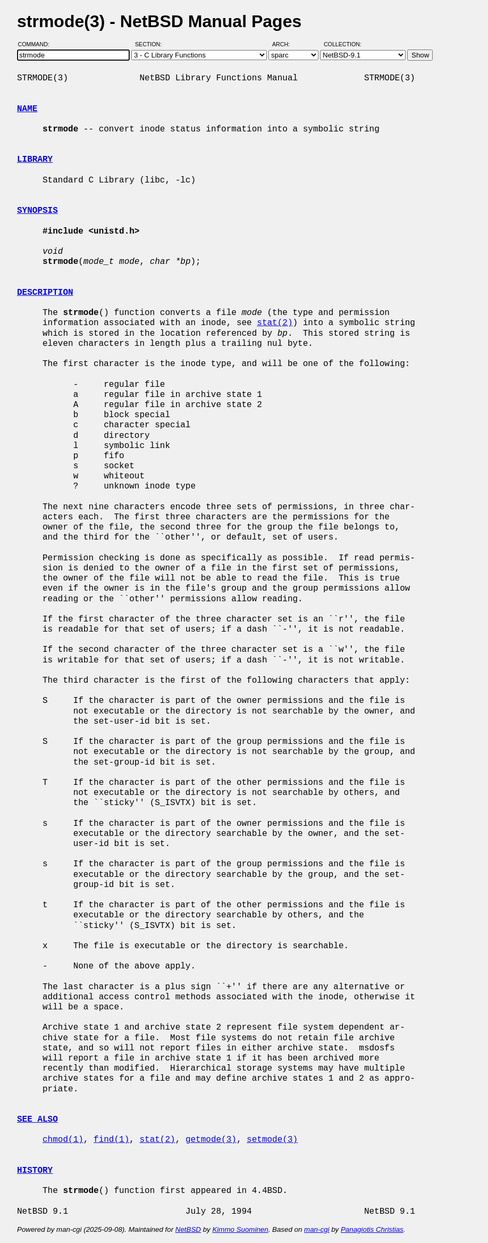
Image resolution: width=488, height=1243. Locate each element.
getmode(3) (211, 1140)
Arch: (285, 44)
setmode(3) (272, 1140)
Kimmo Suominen (240, 1229)
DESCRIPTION (45, 293)
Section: (150, 44)
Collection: (342, 44)
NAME (27, 109)
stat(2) (274, 323)
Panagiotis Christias (372, 1229)
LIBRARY (35, 159)
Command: (37, 44)
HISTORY (35, 1170)
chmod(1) (63, 1140)
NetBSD (188, 1229)
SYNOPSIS (37, 211)
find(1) (111, 1140)
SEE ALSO (37, 1119)
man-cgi (316, 1229)
